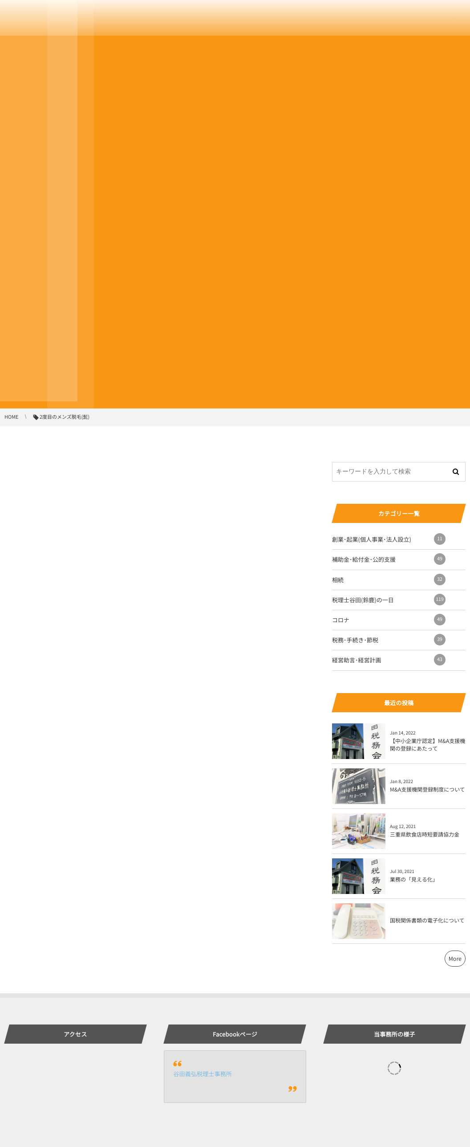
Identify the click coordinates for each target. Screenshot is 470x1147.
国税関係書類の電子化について (427, 920)
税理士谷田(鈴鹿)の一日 (389, 599)
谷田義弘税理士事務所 (202, 1073)
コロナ (389, 619)
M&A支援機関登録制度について (427, 789)
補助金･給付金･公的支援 (389, 559)
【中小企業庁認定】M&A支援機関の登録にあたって (427, 744)
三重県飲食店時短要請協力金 (424, 834)
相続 (389, 579)
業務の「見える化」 (414, 879)
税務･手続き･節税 (389, 639)
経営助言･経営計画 (389, 659)
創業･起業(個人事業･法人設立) (389, 539)
